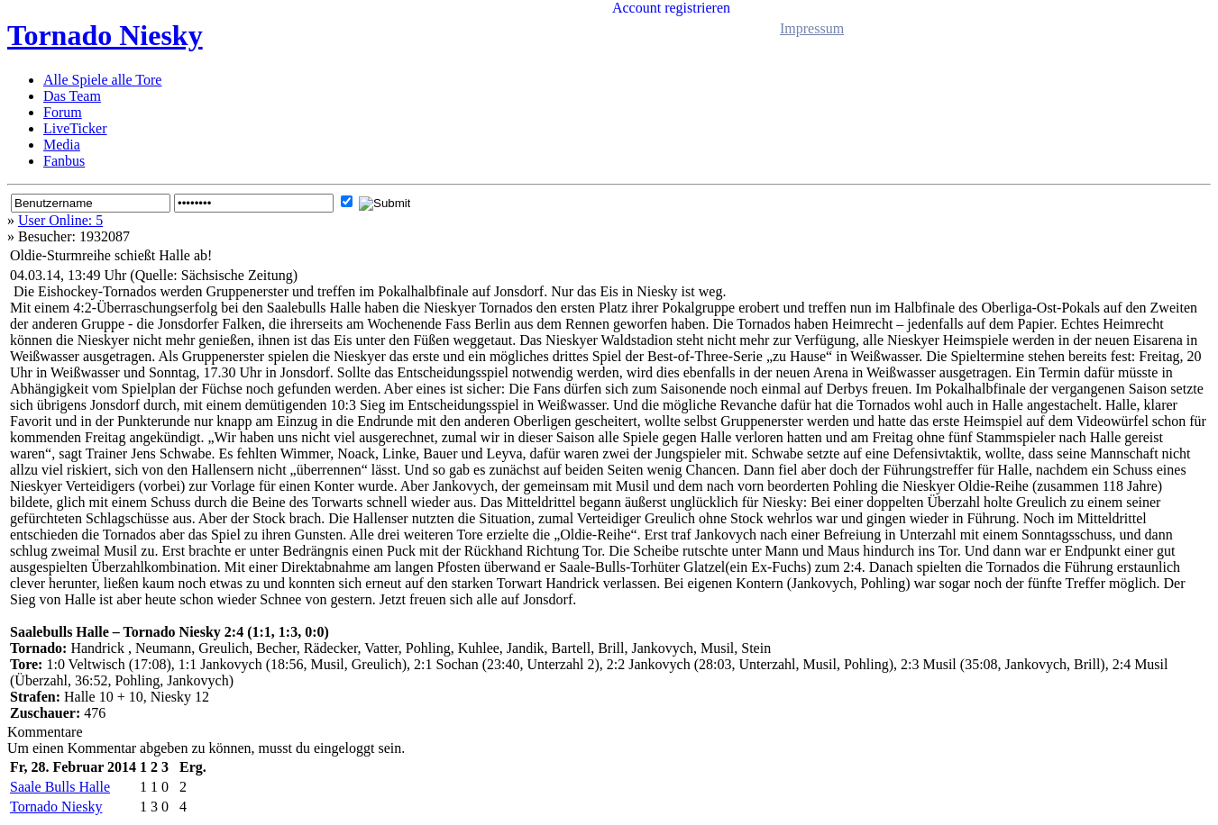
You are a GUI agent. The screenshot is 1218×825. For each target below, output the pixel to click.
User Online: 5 (60, 220)
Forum (62, 112)
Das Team (72, 96)
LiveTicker (75, 128)
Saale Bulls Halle (60, 786)
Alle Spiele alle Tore (102, 79)
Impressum (812, 28)
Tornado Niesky (105, 35)
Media (61, 144)
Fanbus (64, 160)
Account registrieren (671, 7)
